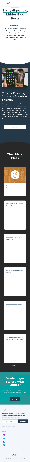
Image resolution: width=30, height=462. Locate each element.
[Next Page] (15, 365)
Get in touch (15, 399)
